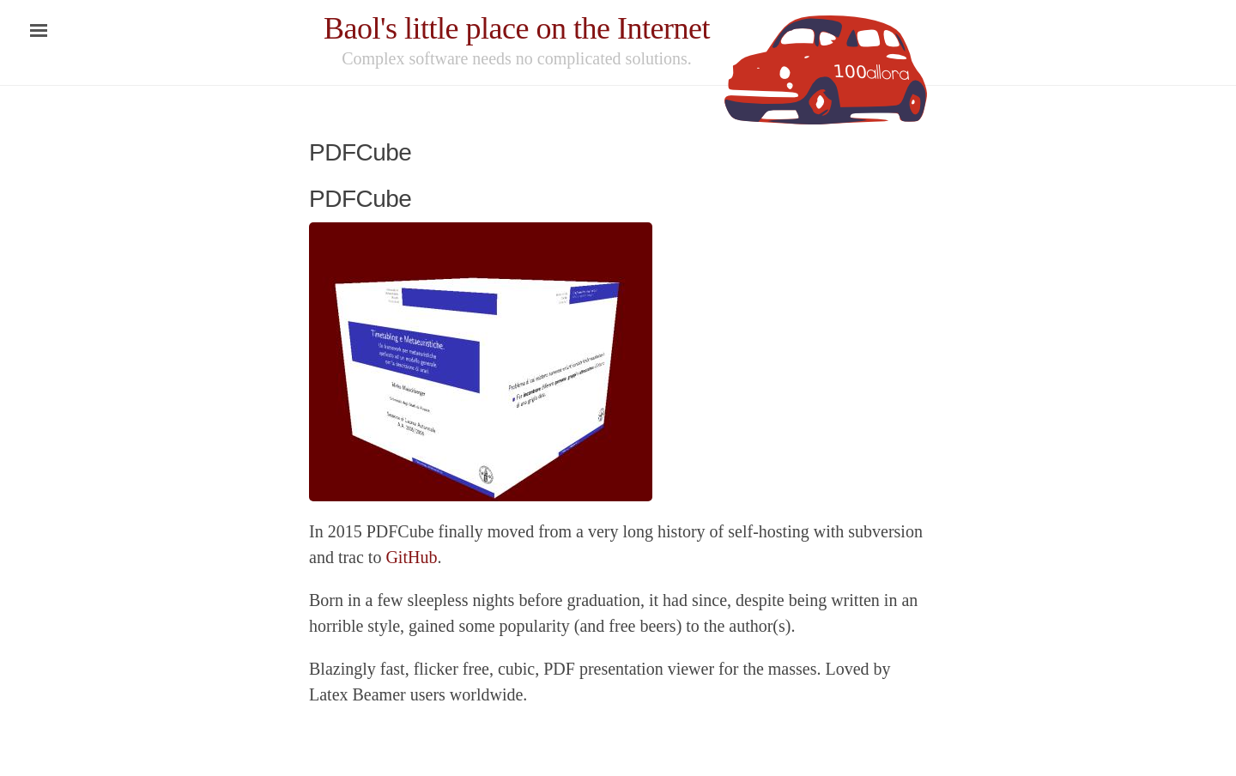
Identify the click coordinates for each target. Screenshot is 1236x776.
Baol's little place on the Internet (517, 28)
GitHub (411, 557)
